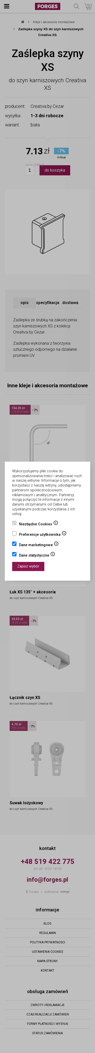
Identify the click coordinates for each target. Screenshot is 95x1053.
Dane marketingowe (39, 545)
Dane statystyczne (37, 555)
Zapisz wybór (28, 566)
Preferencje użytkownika (43, 535)
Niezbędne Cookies (38, 524)
